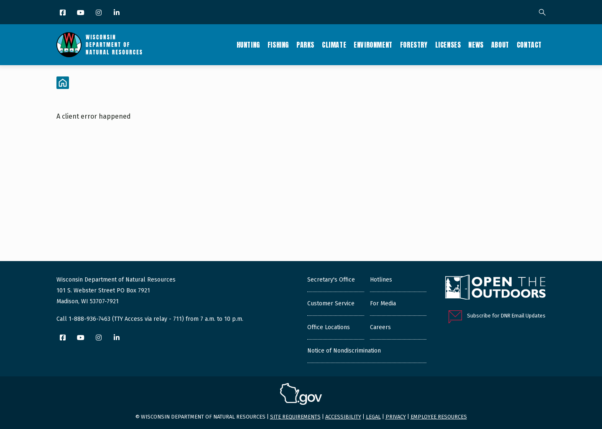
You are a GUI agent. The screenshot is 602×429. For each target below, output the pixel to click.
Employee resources (439, 417)
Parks (305, 45)
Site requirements (295, 417)
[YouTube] (81, 13)
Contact (529, 45)
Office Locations (328, 327)
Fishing (278, 45)
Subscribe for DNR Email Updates (506, 315)
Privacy (395, 417)
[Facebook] (63, 13)
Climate (334, 45)
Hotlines (381, 279)
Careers (380, 327)
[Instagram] (99, 13)
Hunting (248, 45)
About (500, 45)
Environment (373, 45)
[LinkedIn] (117, 13)
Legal (373, 417)
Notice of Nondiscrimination (344, 350)
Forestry (414, 45)
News (475, 45)
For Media (383, 303)
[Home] (62, 82)
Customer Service (331, 303)
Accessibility (343, 417)
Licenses (448, 45)
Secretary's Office (331, 279)
